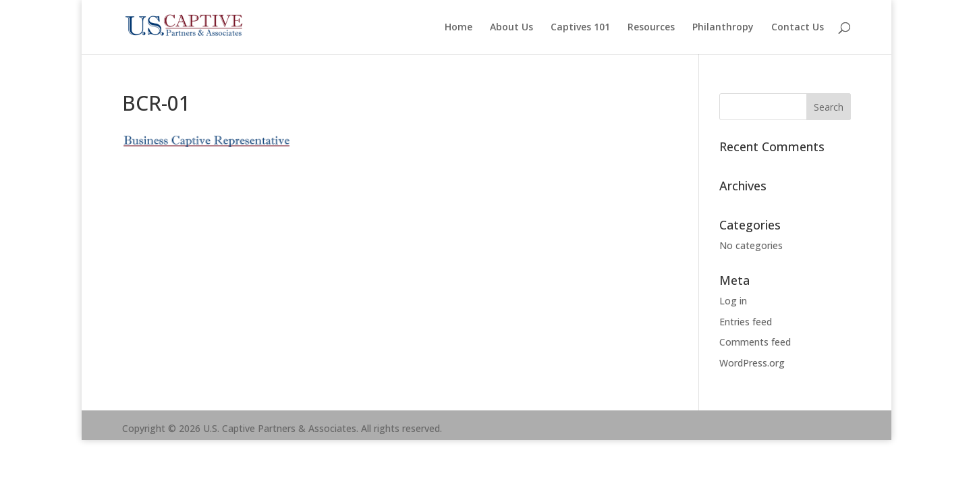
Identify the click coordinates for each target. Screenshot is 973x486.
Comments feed (755, 341)
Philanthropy (723, 27)
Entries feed (745, 321)
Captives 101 (580, 27)
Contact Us (797, 27)
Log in (733, 300)
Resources (651, 27)
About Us (511, 27)
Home (458, 27)
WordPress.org (752, 362)
